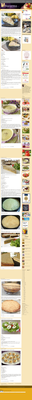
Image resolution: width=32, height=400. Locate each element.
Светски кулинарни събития (24, 312)
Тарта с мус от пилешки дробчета (6, 158)
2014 (23, 278)
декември (24, 282)
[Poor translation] (2, 391)
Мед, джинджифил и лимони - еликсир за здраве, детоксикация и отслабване (28, 248)
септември (24, 284)
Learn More (27, 1)
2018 (23, 275)
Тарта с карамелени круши (18, 31)
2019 (23, 274)
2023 (23, 271)
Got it (30, 1)
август (24, 285)
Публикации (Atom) (5, 384)
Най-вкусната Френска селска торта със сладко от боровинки (27, 239)
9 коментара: (8, 146)
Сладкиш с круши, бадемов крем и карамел (24, 288)
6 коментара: (8, 267)
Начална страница (10, 383)
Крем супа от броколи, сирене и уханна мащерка (8, 99)
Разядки (3, 268)
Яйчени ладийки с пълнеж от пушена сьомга (24, 299)
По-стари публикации (18, 383)
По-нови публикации (3, 383)
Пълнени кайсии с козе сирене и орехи (24, 297)
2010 (23, 281)
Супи (3, 147)
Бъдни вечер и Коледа (5, 381)
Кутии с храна (23, 308)
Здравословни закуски (24, 307)
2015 (23, 277)
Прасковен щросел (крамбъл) (5, 279)
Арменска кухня (23, 304)
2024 (23, 270)
